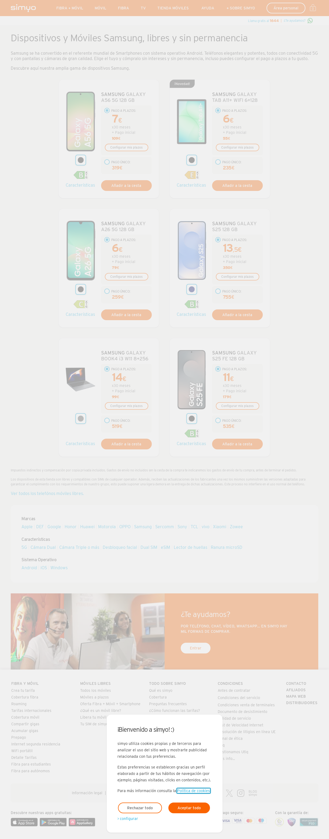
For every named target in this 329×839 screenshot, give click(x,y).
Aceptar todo (189, 808)
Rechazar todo (140, 808)
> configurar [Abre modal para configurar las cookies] (127, 818)
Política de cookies (193, 791)
